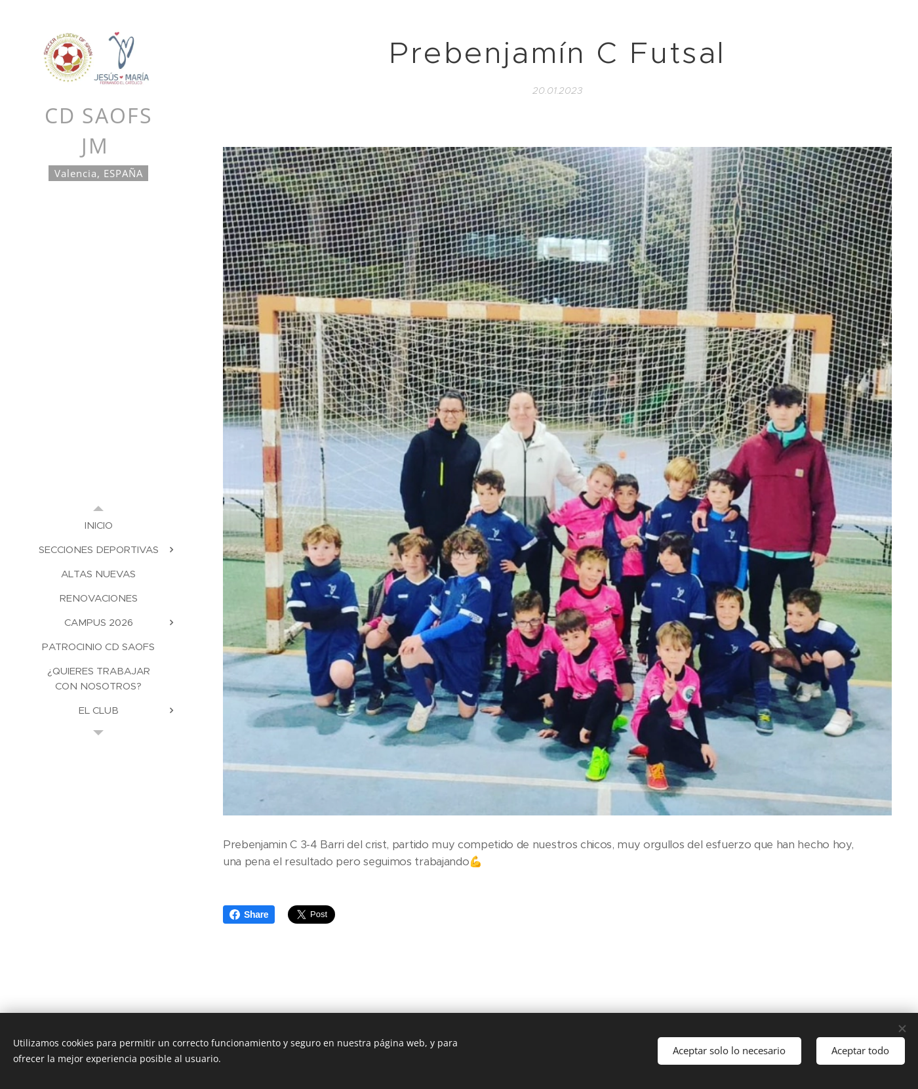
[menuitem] (98, 525)
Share (249, 914)
